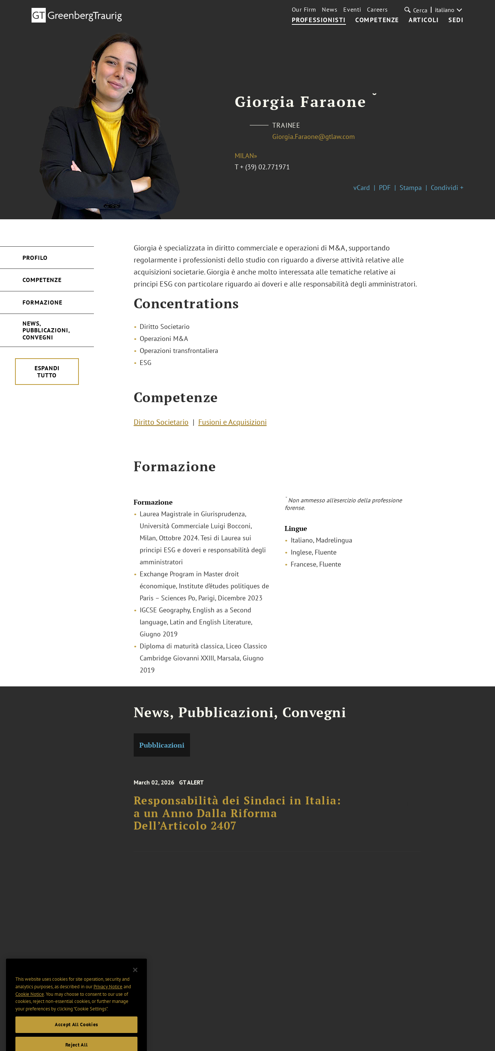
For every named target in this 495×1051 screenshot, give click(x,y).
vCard (361, 187)
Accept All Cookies (76, 1041)
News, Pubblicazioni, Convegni (46, 330)
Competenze (377, 20)
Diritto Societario (161, 425)
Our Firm (304, 9)
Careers (377, 9)
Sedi (455, 20)
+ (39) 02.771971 (265, 167)
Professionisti (319, 20)
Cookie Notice (29, 1010)
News (329, 9)
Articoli (424, 20)
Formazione (42, 302)
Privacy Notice (108, 1003)
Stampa (411, 187)
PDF (385, 187)
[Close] (135, 986)
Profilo (35, 257)
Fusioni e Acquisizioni (232, 425)
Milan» (246, 155)
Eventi (352, 9)
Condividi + (447, 187)
